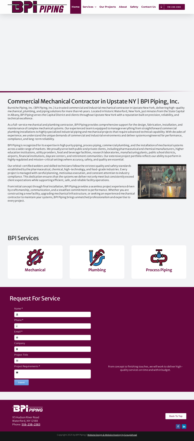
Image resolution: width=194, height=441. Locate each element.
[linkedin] (184, 426)
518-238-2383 (31, 424)
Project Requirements (27, 366)
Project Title (21, 354)
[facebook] (178, 426)
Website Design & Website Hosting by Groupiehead (112, 435)
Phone (18, 320)
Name (18, 308)
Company (19, 343)
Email (18, 331)
